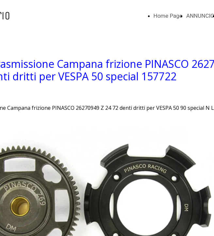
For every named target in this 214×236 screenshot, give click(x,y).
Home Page (168, 15)
